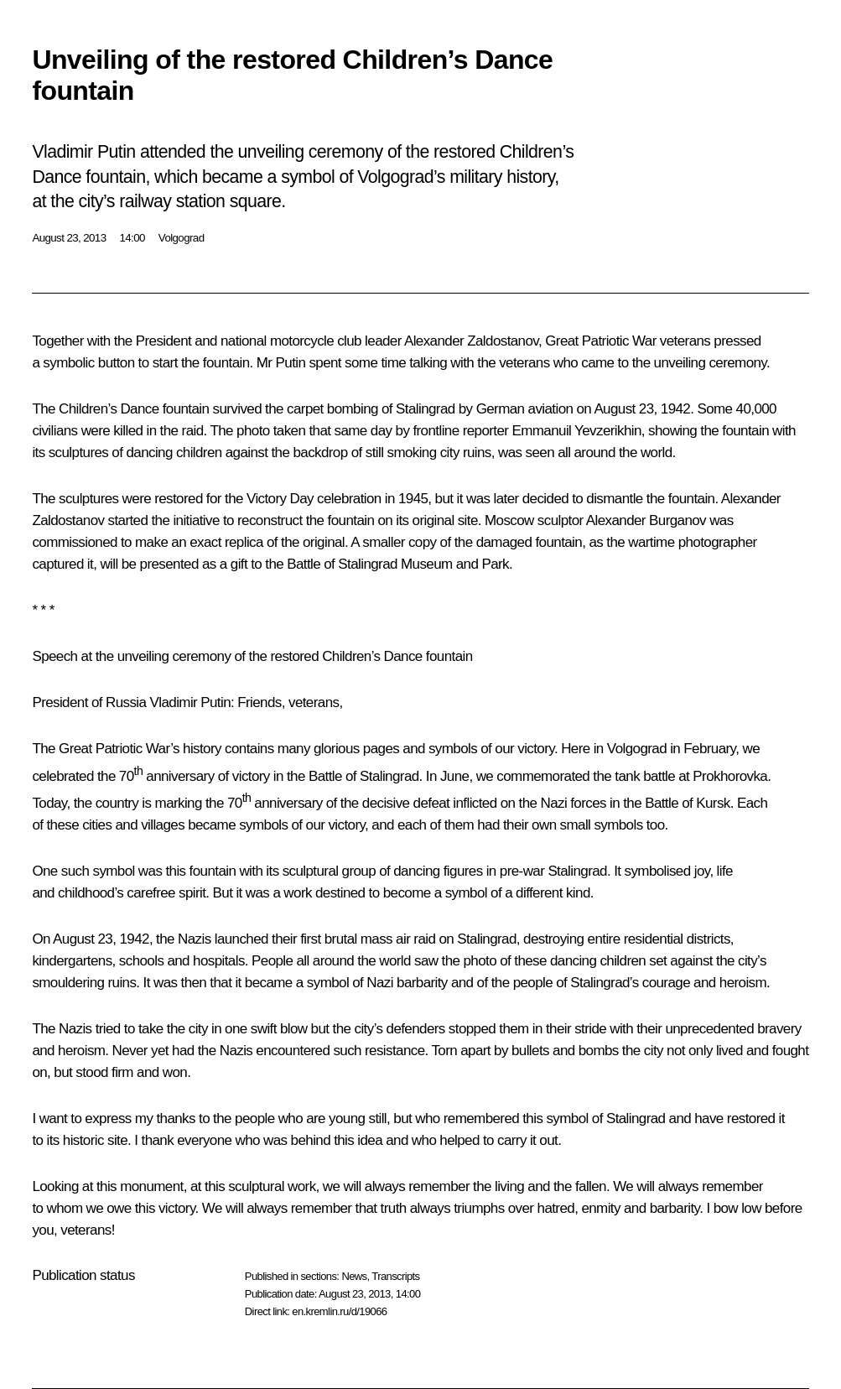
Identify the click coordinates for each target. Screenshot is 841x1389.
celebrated (62, 775)
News (353, 1276)
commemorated (542, 775)
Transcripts (395, 1276)
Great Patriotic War (114, 749)
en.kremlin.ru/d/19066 (339, 1311)
